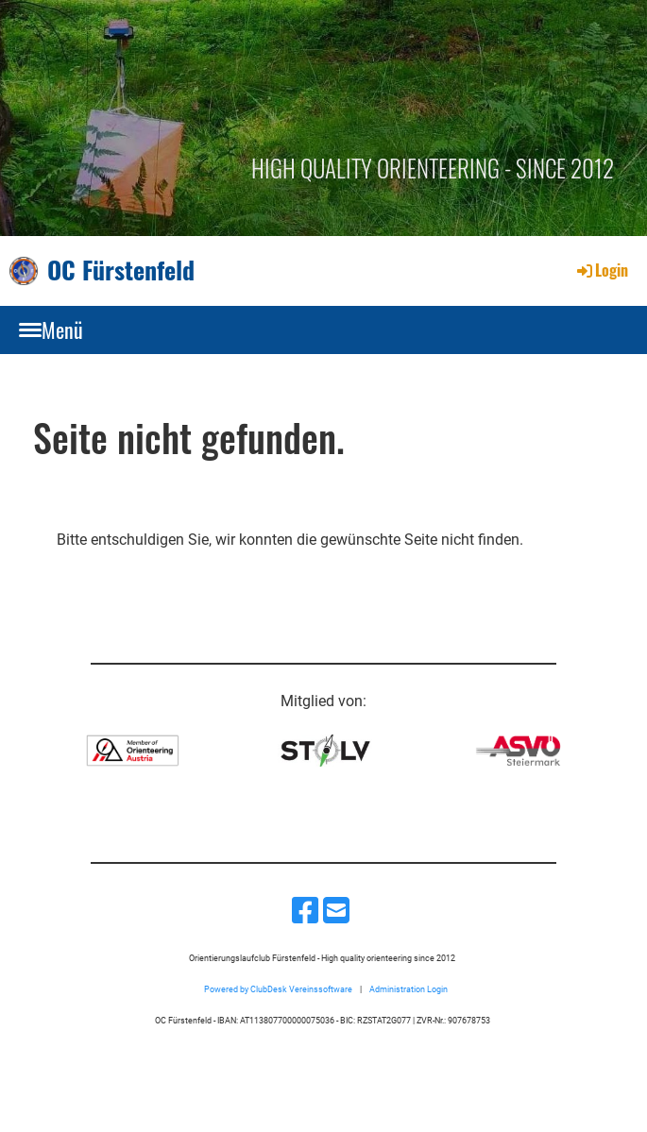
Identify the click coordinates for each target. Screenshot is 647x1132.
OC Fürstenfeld (121, 270)
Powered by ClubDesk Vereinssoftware (278, 989)
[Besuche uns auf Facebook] (305, 911)
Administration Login (408, 989)
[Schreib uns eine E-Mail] (336, 911)
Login (601, 270)
